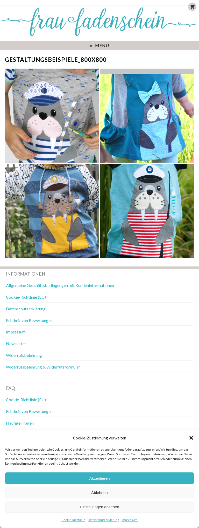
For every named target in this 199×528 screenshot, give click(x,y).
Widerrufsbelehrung (24, 355)
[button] (191, 437)
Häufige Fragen (20, 422)
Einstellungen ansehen (99, 507)
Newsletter (16, 343)
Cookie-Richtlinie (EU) (26, 297)
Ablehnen (99, 492)
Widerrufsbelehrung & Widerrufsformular (43, 366)
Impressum (130, 520)
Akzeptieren (99, 478)
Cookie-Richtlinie (73, 520)
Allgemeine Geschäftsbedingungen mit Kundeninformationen (60, 285)
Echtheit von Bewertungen (29, 320)
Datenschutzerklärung (103, 520)
